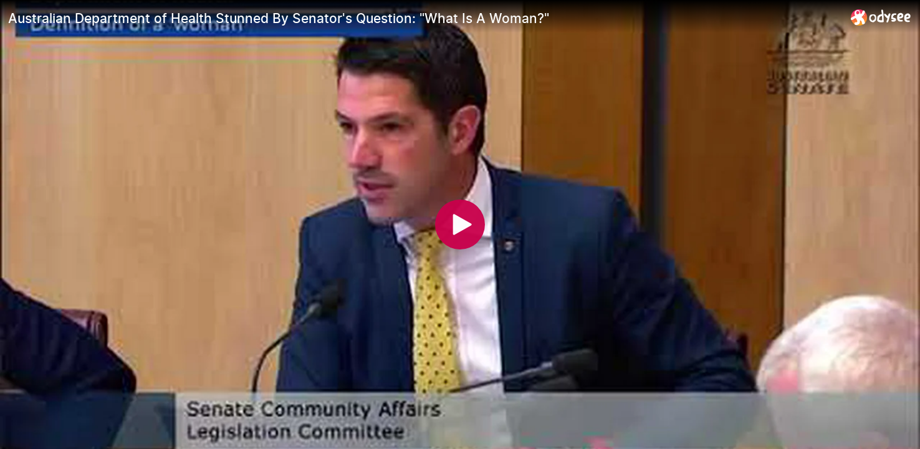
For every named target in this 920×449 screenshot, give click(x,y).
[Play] (460, 224)
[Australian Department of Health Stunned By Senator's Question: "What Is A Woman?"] (424, 18)
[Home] (881, 17)
